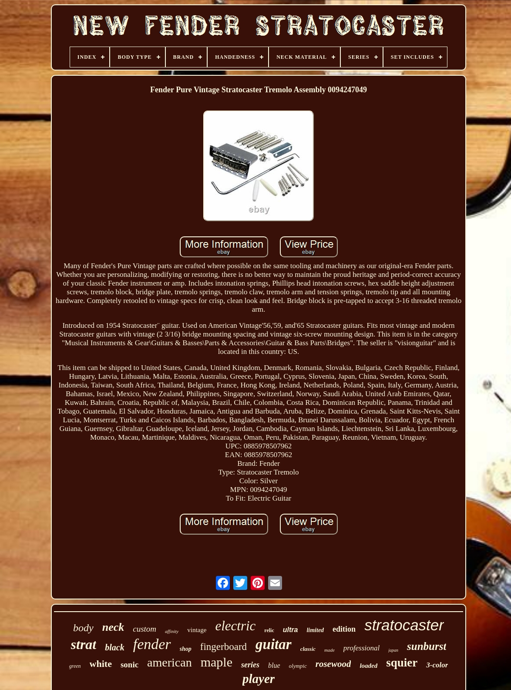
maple (216, 662)
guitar (274, 644)
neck (113, 627)
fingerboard (223, 646)
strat (84, 644)
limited (315, 630)
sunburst (426, 646)
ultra (290, 629)
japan (393, 650)
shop (186, 649)
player (258, 679)
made (329, 650)
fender (152, 644)
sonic (129, 664)
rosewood (333, 664)
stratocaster (404, 624)
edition (344, 629)
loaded (368, 665)
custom (144, 628)
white (101, 663)
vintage (196, 629)
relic (269, 630)
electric (235, 625)
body (83, 627)
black (114, 647)
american (169, 662)
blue (274, 665)
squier (401, 662)
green (75, 666)
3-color (437, 665)
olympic (298, 666)
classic (308, 649)
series (250, 664)
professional (361, 648)
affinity (171, 631)
